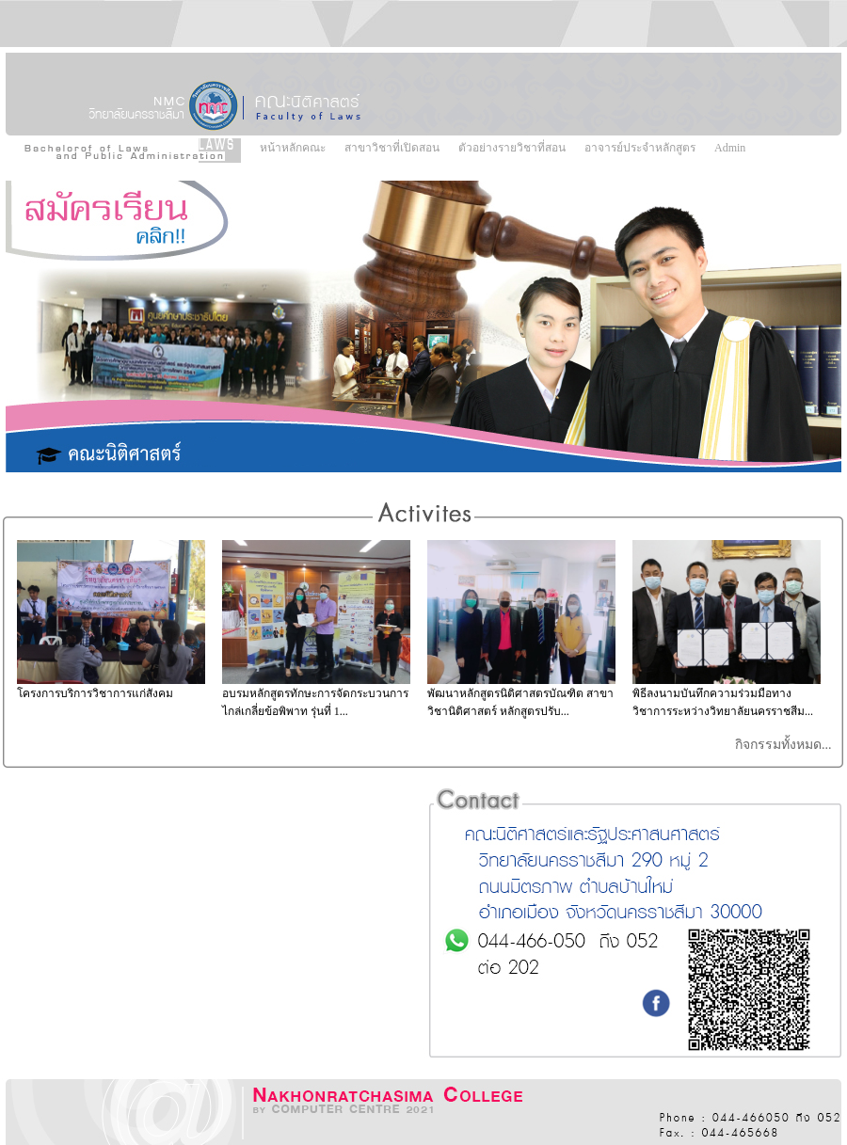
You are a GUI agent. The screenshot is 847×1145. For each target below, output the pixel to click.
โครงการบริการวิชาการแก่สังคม (95, 693)
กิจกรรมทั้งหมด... (785, 745)
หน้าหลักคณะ (293, 147)
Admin (729, 147)
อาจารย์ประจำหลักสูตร (639, 147)
